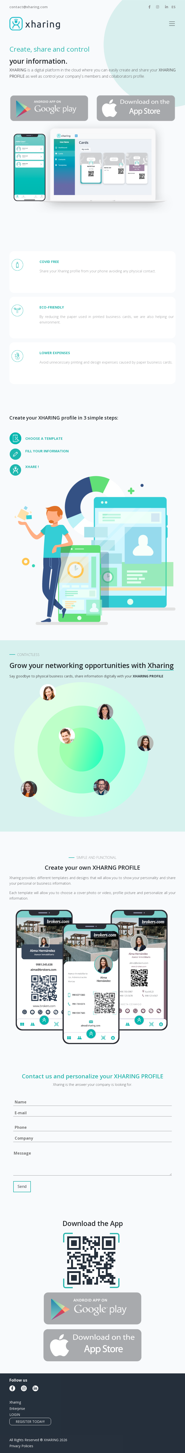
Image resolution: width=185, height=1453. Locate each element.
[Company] (92, 1138)
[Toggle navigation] (172, 23)
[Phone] (92, 1127)
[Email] (92, 1113)
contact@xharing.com (28, 7)
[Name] (92, 1102)
